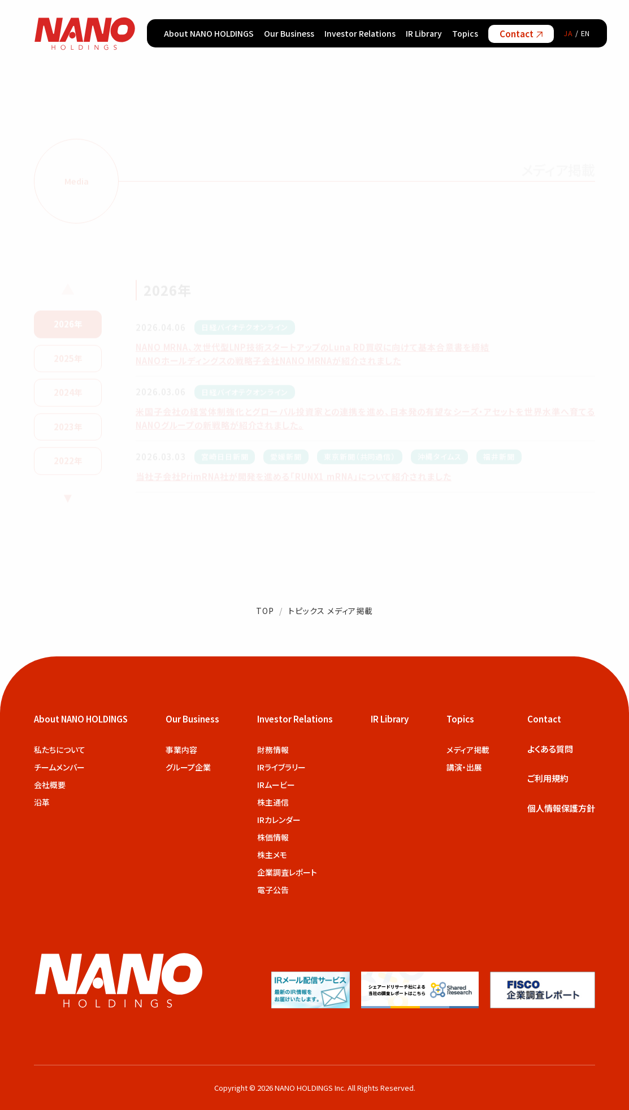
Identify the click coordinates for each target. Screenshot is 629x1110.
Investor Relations (360, 33)
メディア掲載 (467, 749)
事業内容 (181, 749)
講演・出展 (464, 767)
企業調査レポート (287, 872)
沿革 (42, 802)
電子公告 (273, 889)
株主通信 (273, 802)
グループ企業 (188, 767)
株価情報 (273, 837)
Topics (465, 33)
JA (568, 33)
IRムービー (276, 784)
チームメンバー (59, 767)
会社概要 (50, 784)
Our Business (289, 33)
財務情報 (273, 749)
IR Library (424, 33)
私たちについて (59, 749)
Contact (521, 34)
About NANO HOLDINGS (209, 33)
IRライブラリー (281, 767)
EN (586, 33)
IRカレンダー (279, 819)
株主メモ (272, 854)
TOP (265, 610)
